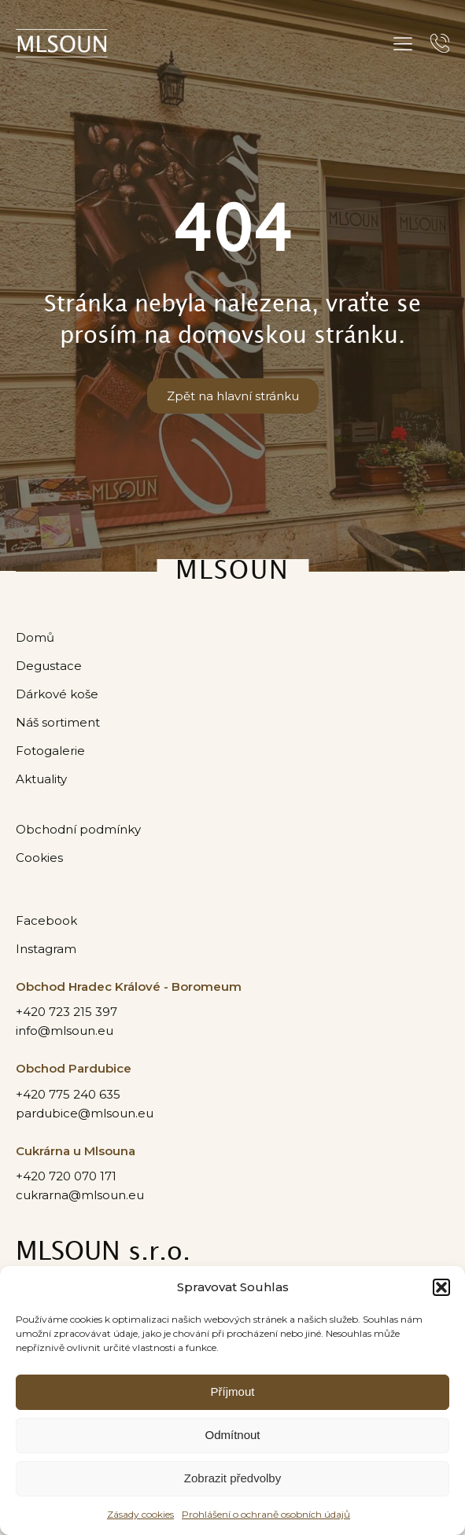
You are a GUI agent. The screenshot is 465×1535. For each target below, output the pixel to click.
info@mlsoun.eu (64, 1032)
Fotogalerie (50, 751)
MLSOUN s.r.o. (103, 1253)
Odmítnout (232, 1434)
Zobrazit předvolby (232, 1478)
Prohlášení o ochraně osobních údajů (266, 1514)
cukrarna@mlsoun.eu (80, 1195)
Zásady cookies (140, 1514)
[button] (441, 1287)
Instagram (46, 949)
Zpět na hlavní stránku (233, 395)
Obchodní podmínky (78, 830)
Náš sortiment (58, 723)
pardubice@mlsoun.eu (84, 1113)
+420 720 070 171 (66, 1176)
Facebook (46, 921)
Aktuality (41, 779)
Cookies (39, 858)
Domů (35, 637)
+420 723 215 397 (66, 1013)
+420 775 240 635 (68, 1095)
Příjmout (233, 1391)
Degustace (49, 665)
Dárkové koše (57, 694)
